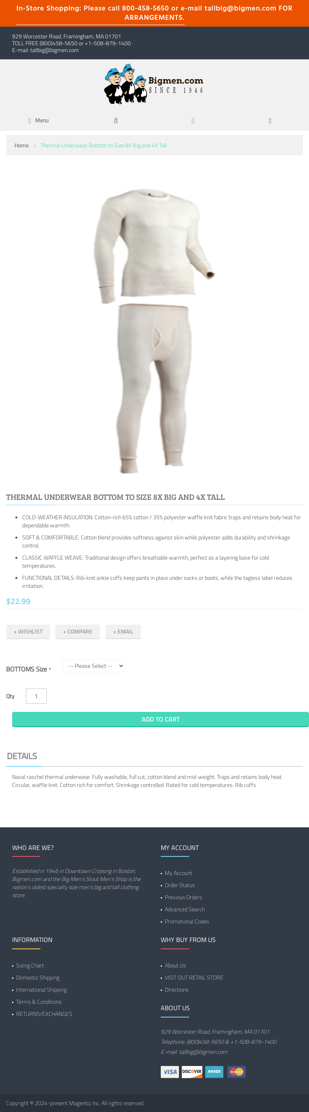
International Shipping (41, 989)
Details (22, 755)
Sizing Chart (30, 965)
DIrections (176, 989)
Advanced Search (185, 909)
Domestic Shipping (37, 977)
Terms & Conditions (38, 1001)
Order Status (180, 885)
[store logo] (154, 83)
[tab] (154, 757)
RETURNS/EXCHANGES (44, 1013)
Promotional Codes (187, 921)
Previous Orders (183, 897)
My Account (178, 873)
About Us (175, 965)
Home (22, 145)
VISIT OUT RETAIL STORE (194, 977)
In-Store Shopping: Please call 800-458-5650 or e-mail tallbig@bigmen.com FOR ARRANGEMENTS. (154, 13)
